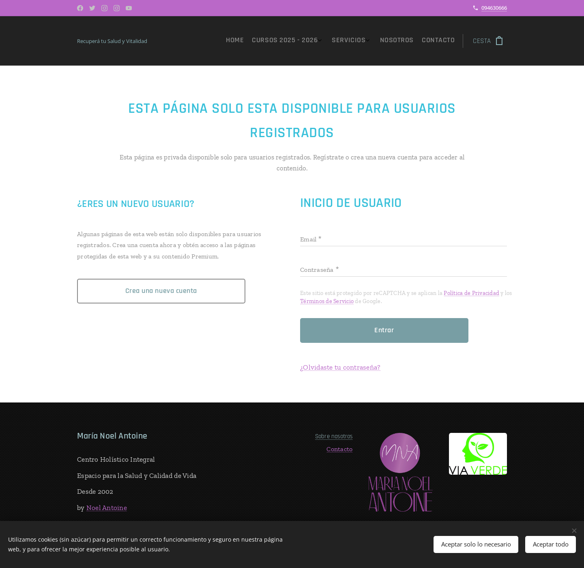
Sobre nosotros (333, 436)
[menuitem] (406, 41)
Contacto (339, 449)
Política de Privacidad (471, 293)
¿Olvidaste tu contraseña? (340, 367)
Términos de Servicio (327, 301)
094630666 (494, 7)
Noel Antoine (106, 507)
